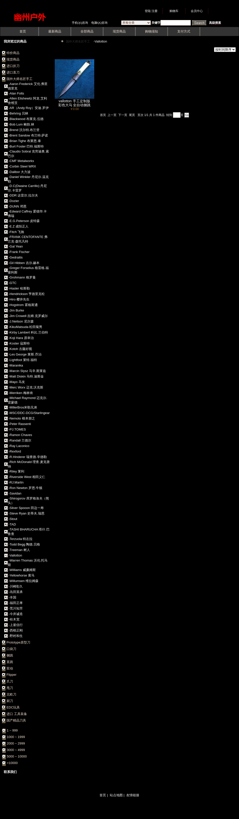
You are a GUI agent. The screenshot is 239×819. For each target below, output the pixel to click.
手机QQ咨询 (80, 22)
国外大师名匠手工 (78, 41)
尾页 (132, 115)
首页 (103, 115)
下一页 (122, 115)
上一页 (112, 115)
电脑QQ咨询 (99, 22)
